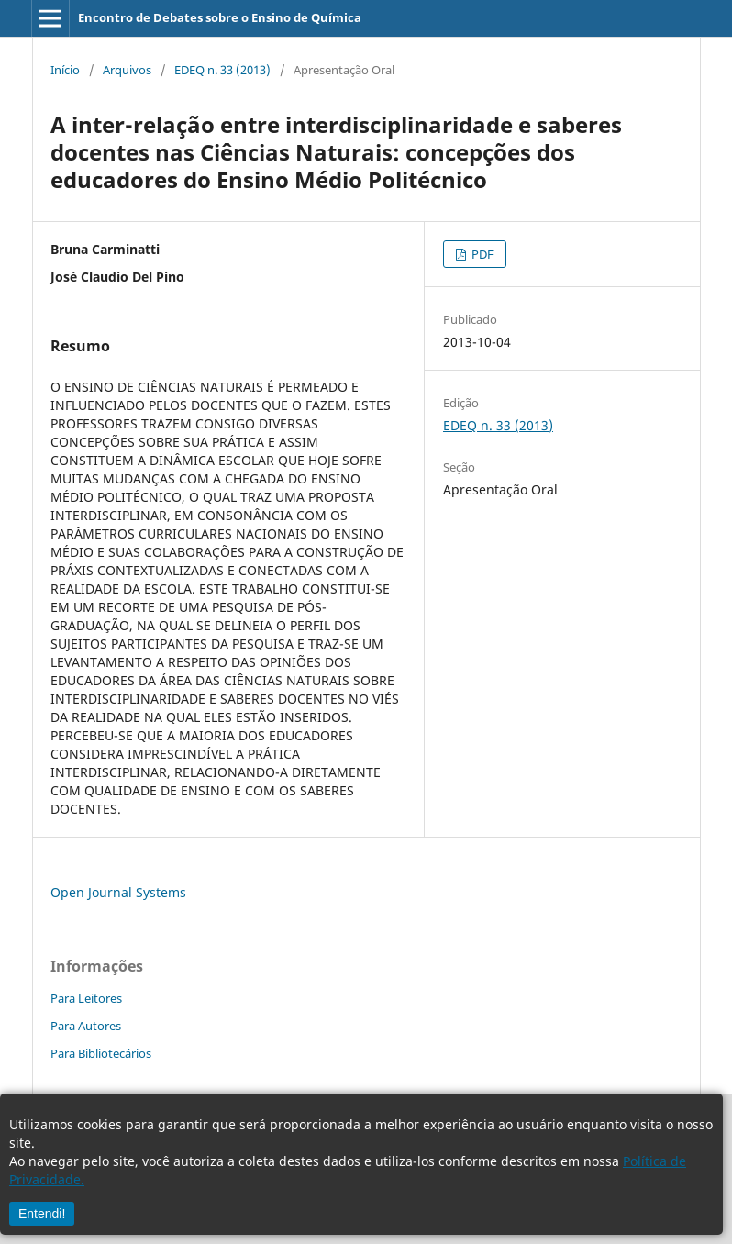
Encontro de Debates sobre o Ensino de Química (219, 17)
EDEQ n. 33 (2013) (222, 69)
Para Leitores (86, 998)
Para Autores (85, 1025)
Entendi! (41, 1213)
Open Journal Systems (118, 892)
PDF (481, 254)
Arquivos (127, 69)
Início (65, 69)
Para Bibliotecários (100, 1053)
